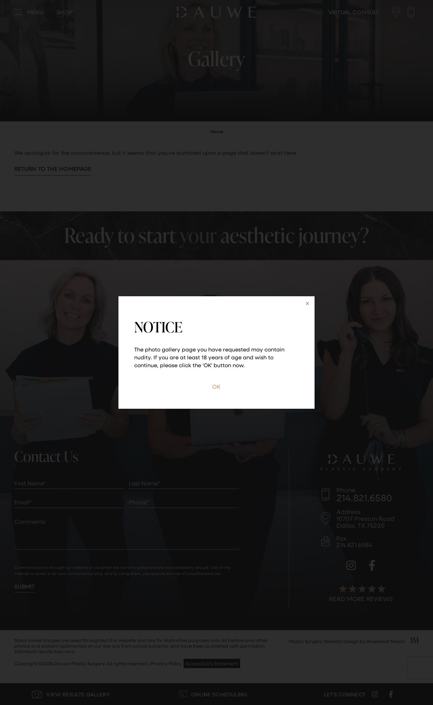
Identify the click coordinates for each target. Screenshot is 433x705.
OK (216, 386)
